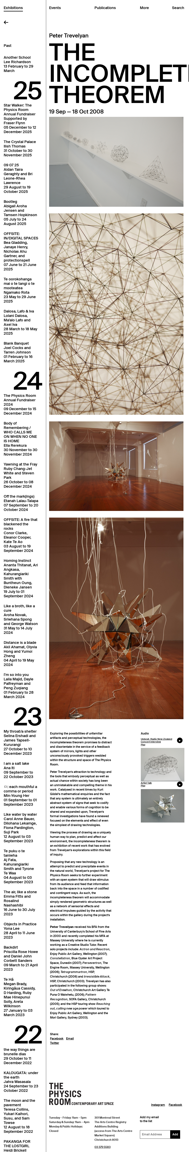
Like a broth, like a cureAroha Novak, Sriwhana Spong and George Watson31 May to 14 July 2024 (21, 619)
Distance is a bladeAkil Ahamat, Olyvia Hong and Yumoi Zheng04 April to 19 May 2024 (20, 653)
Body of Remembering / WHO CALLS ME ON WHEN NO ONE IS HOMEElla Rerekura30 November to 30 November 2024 (20, 438)
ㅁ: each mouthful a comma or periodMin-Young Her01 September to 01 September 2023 (20, 795)
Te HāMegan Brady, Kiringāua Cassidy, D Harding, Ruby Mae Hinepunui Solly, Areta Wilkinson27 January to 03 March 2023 (19, 997)
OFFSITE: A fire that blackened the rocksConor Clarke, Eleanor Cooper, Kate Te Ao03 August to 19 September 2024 (20, 535)
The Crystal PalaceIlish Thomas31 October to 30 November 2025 (20, 148)
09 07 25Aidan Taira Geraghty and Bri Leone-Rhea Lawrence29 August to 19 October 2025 (18, 178)
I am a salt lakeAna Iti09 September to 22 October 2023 (18, 770)
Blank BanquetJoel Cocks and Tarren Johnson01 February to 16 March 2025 (18, 352)
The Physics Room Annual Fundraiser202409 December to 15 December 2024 (20, 404)
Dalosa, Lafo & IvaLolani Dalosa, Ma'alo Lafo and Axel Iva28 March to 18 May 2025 (20, 322)
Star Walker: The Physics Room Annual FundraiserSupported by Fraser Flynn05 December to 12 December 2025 (20, 118)
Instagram (158, 1105)
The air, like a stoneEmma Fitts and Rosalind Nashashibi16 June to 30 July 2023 (20, 903)
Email (70, 1039)
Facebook (56, 1039)
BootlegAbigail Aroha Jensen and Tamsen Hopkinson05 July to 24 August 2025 (20, 212)
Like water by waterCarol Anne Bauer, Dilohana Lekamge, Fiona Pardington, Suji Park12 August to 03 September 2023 (20, 827)
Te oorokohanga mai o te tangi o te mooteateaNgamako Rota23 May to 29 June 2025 (20, 290)
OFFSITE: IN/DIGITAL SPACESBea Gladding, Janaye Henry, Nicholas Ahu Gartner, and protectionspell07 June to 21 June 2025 (21, 251)
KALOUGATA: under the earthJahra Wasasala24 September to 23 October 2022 (21, 1082)
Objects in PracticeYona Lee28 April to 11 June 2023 (20, 931)
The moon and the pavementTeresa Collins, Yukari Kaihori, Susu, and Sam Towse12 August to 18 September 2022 (19, 1116)
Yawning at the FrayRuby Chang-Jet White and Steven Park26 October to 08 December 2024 (20, 475)
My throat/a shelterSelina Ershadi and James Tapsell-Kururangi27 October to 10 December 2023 (20, 742)
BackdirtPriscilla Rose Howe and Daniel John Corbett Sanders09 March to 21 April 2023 (21, 958)
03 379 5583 (102, 1146)
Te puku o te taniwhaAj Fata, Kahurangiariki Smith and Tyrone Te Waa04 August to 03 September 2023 (19, 866)
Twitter (54, 1043)
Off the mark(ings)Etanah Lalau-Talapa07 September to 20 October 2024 (21, 503)
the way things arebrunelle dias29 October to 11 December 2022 (19, 1056)
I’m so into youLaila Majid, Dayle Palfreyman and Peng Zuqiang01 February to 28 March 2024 (19, 685)
